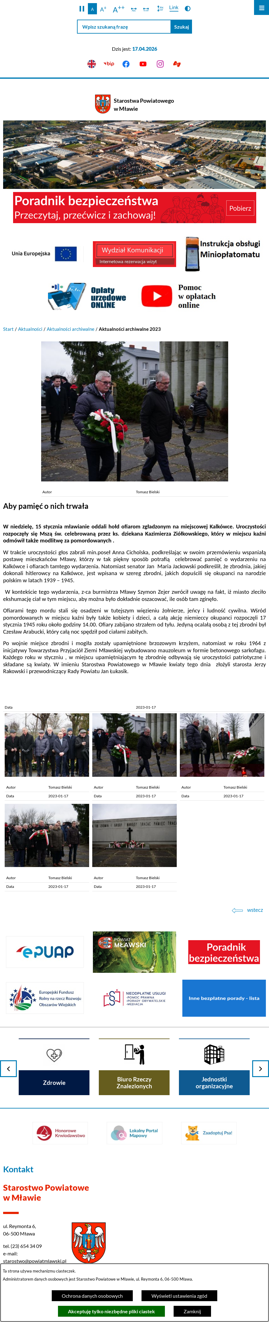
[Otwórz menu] (261, 7)
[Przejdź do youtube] (143, 64)
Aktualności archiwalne (70, 329)
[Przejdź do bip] (109, 64)
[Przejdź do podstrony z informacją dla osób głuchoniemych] (177, 64)
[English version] (92, 64)
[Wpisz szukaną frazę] (124, 27)
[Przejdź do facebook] (126, 64)
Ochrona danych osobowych (92, 1296)
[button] (82, 8)
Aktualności (30, 329)
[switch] (134, 8)
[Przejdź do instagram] (160, 64)
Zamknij (192, 1311)
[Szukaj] (181, 27)
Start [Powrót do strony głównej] (8, 329)
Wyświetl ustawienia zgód (179, 1296)
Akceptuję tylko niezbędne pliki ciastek (111, 1311)
